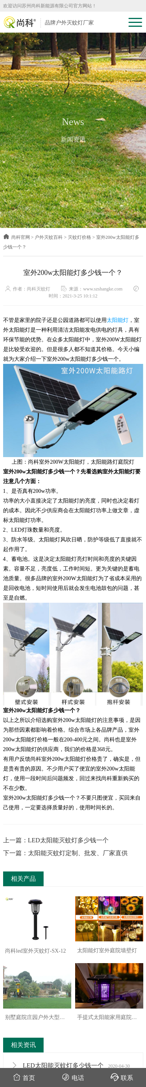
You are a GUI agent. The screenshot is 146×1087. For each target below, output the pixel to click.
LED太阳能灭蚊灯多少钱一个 (70, 1065)
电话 (73, 1077)
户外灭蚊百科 (49, 237)
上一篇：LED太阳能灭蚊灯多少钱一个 (56, 840)
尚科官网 (16, 237)
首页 (24, 1077)
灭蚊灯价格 (79, 237)
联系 (122, 1077)
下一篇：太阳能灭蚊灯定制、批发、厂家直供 (65, 853)
